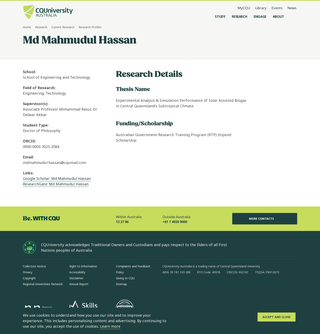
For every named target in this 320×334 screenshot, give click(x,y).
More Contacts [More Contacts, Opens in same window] (264, 218)
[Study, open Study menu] (220, 16)
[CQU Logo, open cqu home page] (48, 12)
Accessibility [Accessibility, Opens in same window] (77, 272)
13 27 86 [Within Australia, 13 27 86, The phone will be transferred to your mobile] (122, 222)
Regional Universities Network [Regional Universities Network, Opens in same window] (43, 284)
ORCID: (29, 141)
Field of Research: (39, 87)
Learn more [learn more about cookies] (110, 326)
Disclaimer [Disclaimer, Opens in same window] (76, 278)
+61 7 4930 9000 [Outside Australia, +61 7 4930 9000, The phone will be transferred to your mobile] (174, 222)
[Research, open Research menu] (239, 16)
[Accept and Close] (277, 317)
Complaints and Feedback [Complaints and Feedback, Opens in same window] (133, 266)
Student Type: (36, 125)
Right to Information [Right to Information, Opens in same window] (83, 266)
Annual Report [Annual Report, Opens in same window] (78, 284)
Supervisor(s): (35, 103)
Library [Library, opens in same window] (261, 8)
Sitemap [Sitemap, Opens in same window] (121, 284)
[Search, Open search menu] (293, 16)
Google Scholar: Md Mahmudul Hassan (57, 178)
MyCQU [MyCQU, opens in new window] (244, 8)
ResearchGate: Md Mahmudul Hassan (56, 184)
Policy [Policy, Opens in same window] (120, 272)
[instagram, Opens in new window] (177, 285)
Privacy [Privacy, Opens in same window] (27, 272)
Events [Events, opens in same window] (276, 8)
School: (29, 71)
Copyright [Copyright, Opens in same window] (29, 278)
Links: (28, 172)
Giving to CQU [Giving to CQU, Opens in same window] (125, 278)
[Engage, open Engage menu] (260, 16)
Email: (28, 157)
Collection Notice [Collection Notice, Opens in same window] (34, 266)
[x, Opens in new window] (198, 285)
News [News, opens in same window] (291, 8)
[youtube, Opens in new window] (209, 285)
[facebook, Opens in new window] (166, 285)
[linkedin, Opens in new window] (188, 285)
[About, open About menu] (278, 16)
